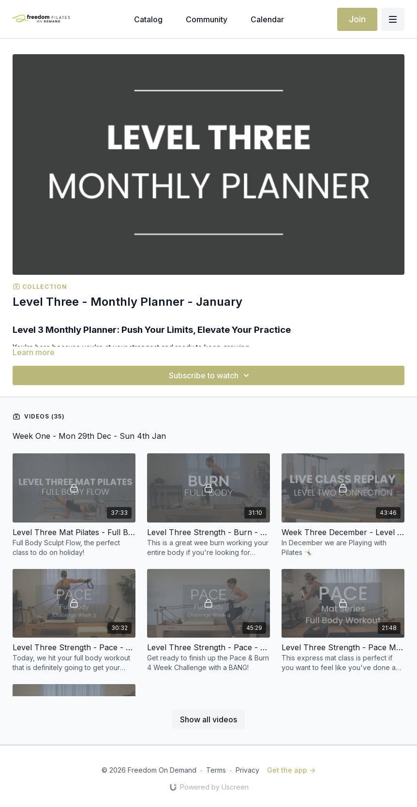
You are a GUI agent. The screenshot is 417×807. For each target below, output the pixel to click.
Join (357, 19)
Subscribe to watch (210, 375)
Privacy (247, 770)
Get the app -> (291, 770)
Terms (216, 770)
